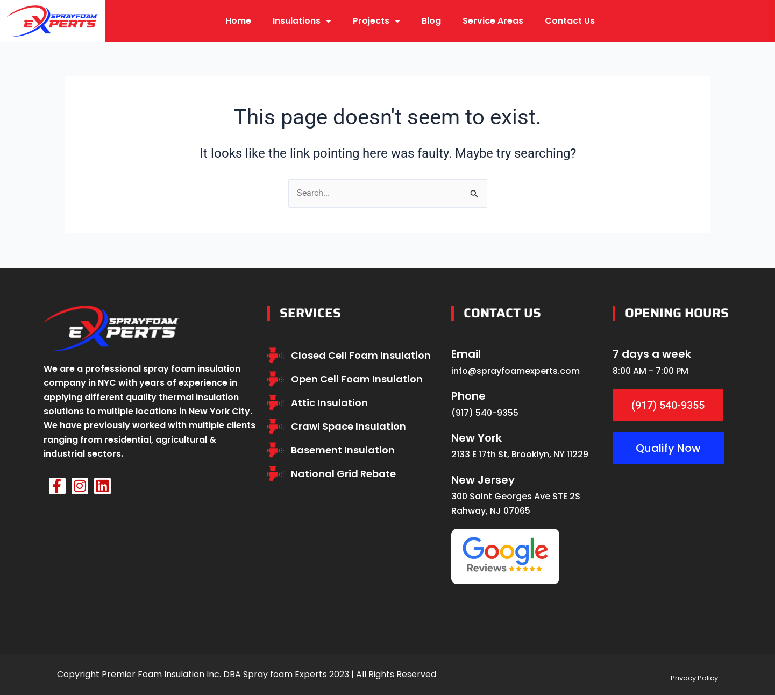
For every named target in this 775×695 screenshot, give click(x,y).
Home (238, 21)
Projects (376, 21)
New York (476, 437)
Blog (431, 21)
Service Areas (493, 21)
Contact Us (570, 21)
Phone (468, 395)
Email (466, 353)
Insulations (302, 21)
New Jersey (483, 479)
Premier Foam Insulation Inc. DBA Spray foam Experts (214, 674)
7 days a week (652, 353)
